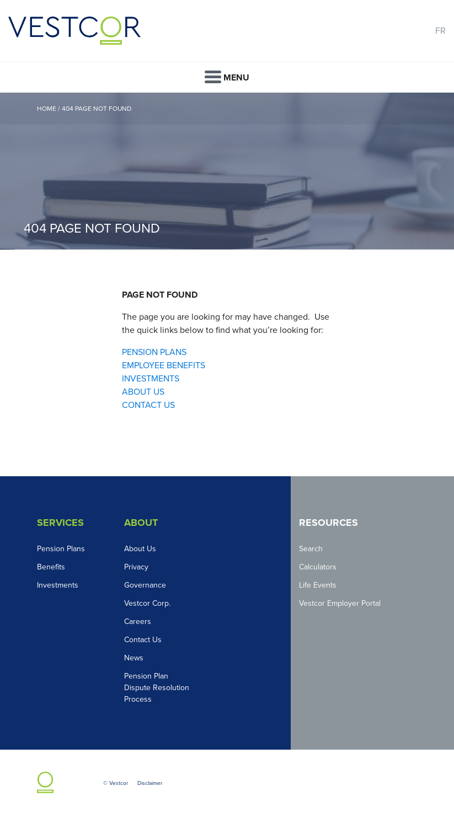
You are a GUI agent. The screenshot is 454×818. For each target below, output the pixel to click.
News (133, 658)
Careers (137, 621)
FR (440, 30)
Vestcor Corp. (147, 603)
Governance (145, 585)
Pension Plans (61, 548)
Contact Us (143, 639)
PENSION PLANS (154, 352)
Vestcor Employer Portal (340, 603)
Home (46, 108)
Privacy (136, 567)
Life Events (318, 585)
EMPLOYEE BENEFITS (163, 365)
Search (311, 548)
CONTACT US (148, 405)
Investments (57, 585)
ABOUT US (143, 391)
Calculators (318, 567)
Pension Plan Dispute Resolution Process (156, 687)
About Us (140, 548)
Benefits (51, 567)
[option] (227, 171)
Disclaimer (149, 783)
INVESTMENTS (150, 378)
